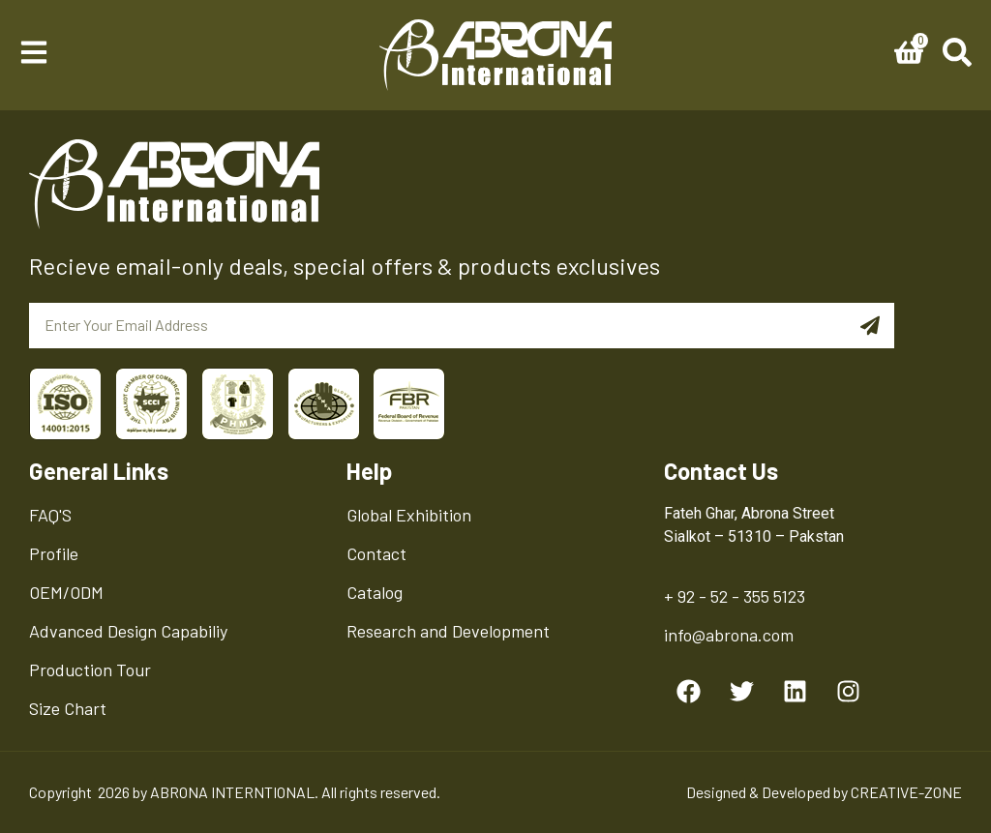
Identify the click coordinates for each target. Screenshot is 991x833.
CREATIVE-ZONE (906, 792)
